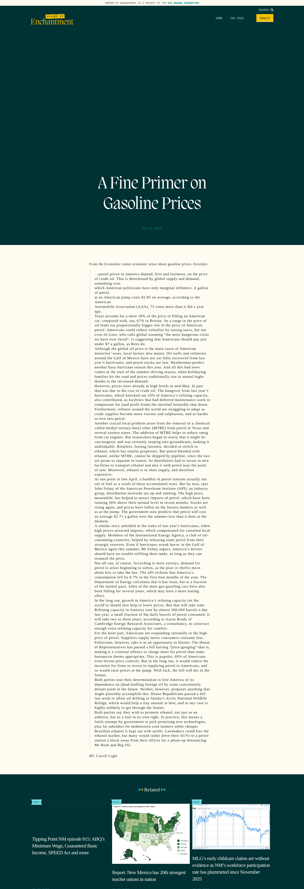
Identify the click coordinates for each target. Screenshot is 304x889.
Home (219, 18)
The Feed (237, 18)
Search (266, 10)
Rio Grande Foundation (183, 2)
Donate (265, 18)
